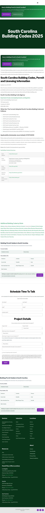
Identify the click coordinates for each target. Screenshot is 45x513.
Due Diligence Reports (6, 427)
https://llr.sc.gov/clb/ (13, 166)
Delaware (33, 226)
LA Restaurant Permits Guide (7, 454)
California (18, 226)
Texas (23, 234)
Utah (26, 234)
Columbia (17, 258)
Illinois (8, 228)
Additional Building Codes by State (12, 223)
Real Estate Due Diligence (7, 425)
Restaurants (18, 433)
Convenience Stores (20, 424)
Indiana (11, 228)
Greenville (17, 262)
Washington (38, 234)
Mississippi (12, 230)
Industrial (17, 431)
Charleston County (4, 386)
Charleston (3, 258)
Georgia (41, 226)
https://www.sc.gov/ (13, 153)
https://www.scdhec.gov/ (14, 177)
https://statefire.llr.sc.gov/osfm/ (15, 172)
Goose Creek (3, 262)
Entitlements (4, 434)
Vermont (29, 234)
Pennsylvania (38, 232)
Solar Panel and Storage (20, 438)
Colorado (23, 226)
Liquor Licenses (5, 441)
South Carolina (7, 234)
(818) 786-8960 (9, 475)
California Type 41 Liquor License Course (8, 462)
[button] (38, 3)
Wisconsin (6, 236)
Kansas (17, 228)
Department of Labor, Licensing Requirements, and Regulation (15, 98)
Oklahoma (29, 232)
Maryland (33, 228)
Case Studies (32, 451)
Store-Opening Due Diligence (7, 430)
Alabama (2, 226)
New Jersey (41, 230)
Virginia (33, 234)
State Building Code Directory (8, 459)
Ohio (25, 232)
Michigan (3, 230)
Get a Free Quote (6, 14)
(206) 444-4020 (9, 487)
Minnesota (7, 230)
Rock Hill (32, 265)
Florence (32, 258)
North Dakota (21, 232)
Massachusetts (39, 228)
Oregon (33, 232)
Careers (31, 449)
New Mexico (3, 232)
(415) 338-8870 (9, 500)
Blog (3, 452)
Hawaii (2, 228)
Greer (32, 262)
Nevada (29, 230)
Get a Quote (40, 409)
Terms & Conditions (34, 458)
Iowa (14, 228)
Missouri (17, 230)
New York (8, 232)
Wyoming (11, 236)
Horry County (26, 386)
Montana (21, 230)
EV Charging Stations (20, 426)
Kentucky (21, 228)
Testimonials (32, 453)
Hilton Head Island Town (5, 265)
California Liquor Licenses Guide (8, 457)
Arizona (9, 226)
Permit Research (5, 432)
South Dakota (13, 234)
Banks (17, 422)
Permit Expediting (5, 437)
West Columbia (4, 269)
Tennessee (19, 234)
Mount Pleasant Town (20, 265)
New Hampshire (35, 230)
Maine (29, 228)
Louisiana (26, 228)
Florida (37, 226)
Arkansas (14, 226)
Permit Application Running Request (7, 423)
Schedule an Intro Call (17, 14)
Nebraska (25, 230)
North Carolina (14, 232)
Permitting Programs (6, 439)
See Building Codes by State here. (8, 150)
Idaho (5, 228)
